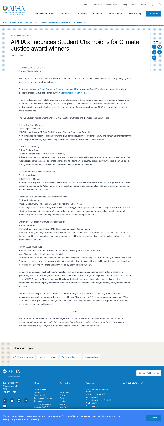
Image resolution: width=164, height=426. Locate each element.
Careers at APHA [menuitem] (42, 407)
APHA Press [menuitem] (92, 397)
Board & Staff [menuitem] (39, 395)
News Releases (31, 22)
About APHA (84, 4)
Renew (143, 4)
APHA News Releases (49, 22)
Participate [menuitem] (64, 392)
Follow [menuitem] (62, 395)
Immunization (91, 357)
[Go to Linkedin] (159, 52)
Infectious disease (47, 357)
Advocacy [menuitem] (82, 13)
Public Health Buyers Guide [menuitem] (98, 400)
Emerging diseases (70, 357)
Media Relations (34, 71)
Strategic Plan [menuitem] (40, 389)
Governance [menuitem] (39, 401)
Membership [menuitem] (135, 13)
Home (5, 22)
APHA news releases (23, 357)
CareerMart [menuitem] (92, 406)
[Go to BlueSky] (159, 47)
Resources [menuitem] (66, 13)
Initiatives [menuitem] (97, 13)
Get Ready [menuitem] (91, 403)
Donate (134, 4)
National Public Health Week (72, 92)
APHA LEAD (97, 4)
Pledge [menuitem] (63, 401)
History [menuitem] (37, 392)
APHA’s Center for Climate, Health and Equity (59, 89)
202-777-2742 (9, 392)
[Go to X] (154, 52)
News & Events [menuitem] (116, 13)
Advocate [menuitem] (64, 398)
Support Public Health (149, 373)
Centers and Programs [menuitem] (43, 398)
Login (152, 4)
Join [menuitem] (62, 389)
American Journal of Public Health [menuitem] (100, 390)
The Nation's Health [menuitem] (95, 394)
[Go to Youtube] (5, 406)
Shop (125, 4)
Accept (153, 418)
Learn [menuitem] (62, 404)
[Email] (154, 58)
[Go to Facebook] (154, 47)
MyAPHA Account (112, 4)
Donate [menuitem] (64, 407)
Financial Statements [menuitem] (42, 404)
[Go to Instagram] (19, 400)
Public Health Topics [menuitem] (44, 13)
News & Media (16, 22)
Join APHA (153, 13)
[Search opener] (159, 4)
